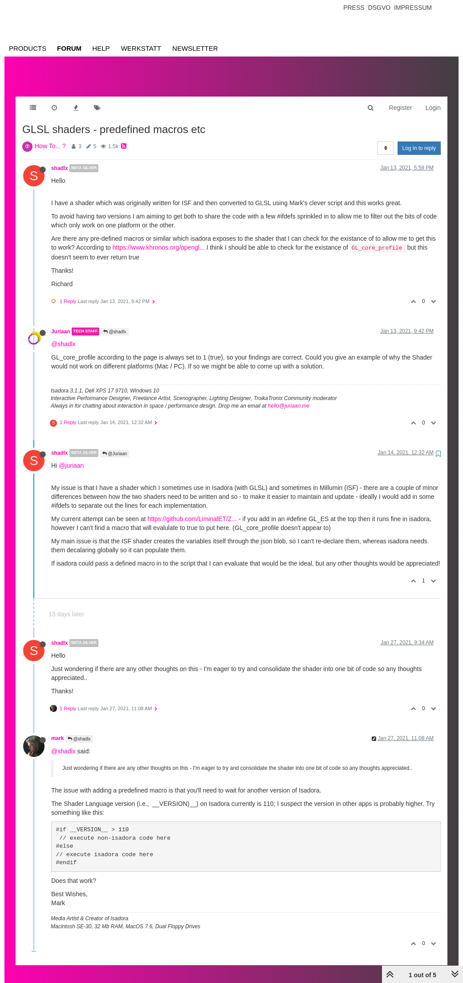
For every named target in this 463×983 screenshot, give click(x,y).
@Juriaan (114, 444)
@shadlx (114, 322)
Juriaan (60, 323)
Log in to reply (419, 139)
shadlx (59, 159)
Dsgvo (379, 7)
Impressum (413, 7)
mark (57, 729)
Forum (69, 48)
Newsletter (195, 48)
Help (101, 48)
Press (353, 7)
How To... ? (50, 137)
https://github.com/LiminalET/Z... (192, 510)
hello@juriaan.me (289, 397)
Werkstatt (141, 48)
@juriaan (71, 456)
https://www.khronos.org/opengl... (159, 238)
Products (27, 48)
